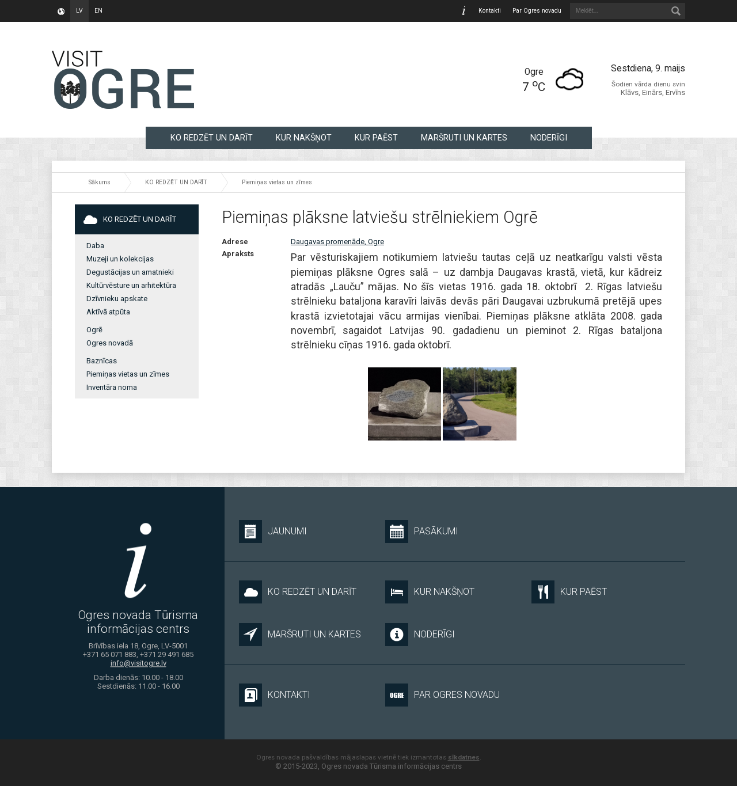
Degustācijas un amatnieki (130, 272)
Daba (95, 245)
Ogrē (94, 329)
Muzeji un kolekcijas (120, 259)
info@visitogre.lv (138, 663)
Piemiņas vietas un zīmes (277, 182)
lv (79, 10)
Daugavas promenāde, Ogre (337, 241)
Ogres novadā (109, 343)
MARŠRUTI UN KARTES (464, 137)
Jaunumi (273, 531)
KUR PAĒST (376, 137)
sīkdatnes (464, 757)
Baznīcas (101, 360)
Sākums (100, 182)
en (98, 10)
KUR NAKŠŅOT (304, 137)
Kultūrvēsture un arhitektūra (131, 285)
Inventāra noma (111, 387)
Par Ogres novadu (536, 10)
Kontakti (489, 10)
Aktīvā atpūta (108, 311)
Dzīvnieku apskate (116, 298)
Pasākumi (421, 531)
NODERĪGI (548, 137)
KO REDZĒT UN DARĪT (211, 137)
